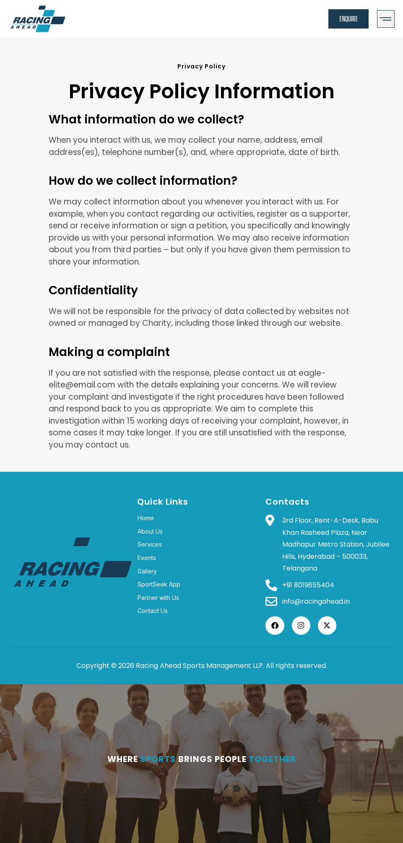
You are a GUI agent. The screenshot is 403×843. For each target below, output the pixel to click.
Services (150, 544)
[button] (386, 19)
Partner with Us (158, 597)
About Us (150, 531)
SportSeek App (159, 584)
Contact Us (153, 610)
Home (146, 517)
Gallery (147, 571)
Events (147, 557)
